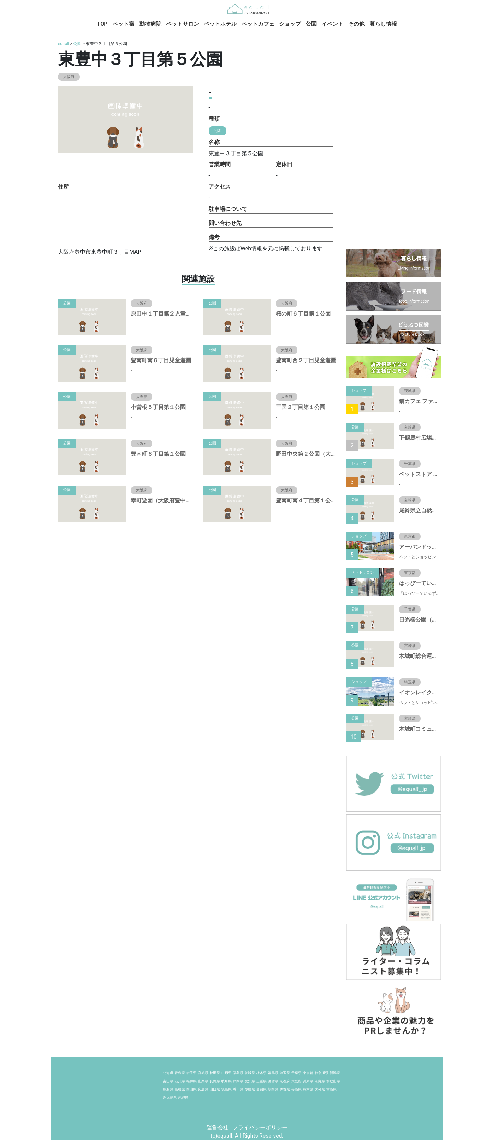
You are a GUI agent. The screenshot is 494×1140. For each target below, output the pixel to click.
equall (63, 43)
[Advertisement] (393, 141)
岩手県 (191, 1073)
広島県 (203, 1089)
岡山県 (191, 1089)
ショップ (290, 24)
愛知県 (250, 1081)
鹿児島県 (170, 1097)
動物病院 (150, 24)
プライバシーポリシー (260, 1127)
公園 (311, 24)
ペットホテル (220, 24)
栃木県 (261, 1073)
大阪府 (296, 1081)
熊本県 (308, 1089)
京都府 (285, 1081)
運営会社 (218, 1127)
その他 (356, 24)
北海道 (168, 1073)
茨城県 (250, 1073)
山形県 (226, 1073)
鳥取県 (168, 1089)
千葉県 (296, 1073)
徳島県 (226, 1089)
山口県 (215, 1089)
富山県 (168, 1081)
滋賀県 (273, 1081)
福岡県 (273, 1089)
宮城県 (203, 1073)
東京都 (308, 1073)
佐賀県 (285, 1089)
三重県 (261, 1081)
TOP (102, 24)
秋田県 (215, 1073)
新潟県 (335, 1073)
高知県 (261, 1089)
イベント (332, 24)
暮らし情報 (383, 24)
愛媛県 (250, 1089)
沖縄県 (183, 1097)
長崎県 (296, 1089)
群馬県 (273, 1073)
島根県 (180, 1089)
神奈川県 (321, 1073)
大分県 (320, 1089)
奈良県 (320, 1081)
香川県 (238, 1089)
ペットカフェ (258, 24)
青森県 (180, 1073)
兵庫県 (308, 1081)
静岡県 (238, 1081)
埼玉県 (285, 1073)
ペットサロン (182, 24)
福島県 (238, 1073)
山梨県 (203, 1081)
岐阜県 (226, 1081)
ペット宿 (123, 24)
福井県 (191, 1081)
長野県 (215, 1081)
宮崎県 (331, 1089)
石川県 (180, 1081)
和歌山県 (333, 1081)
